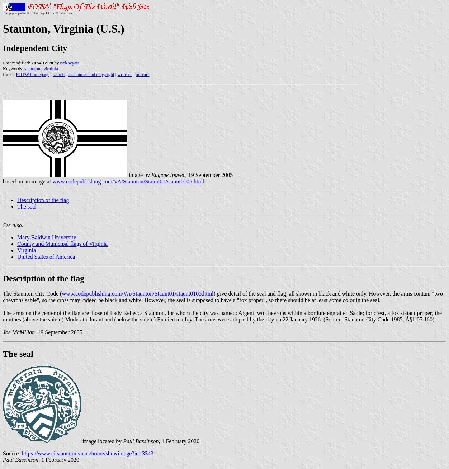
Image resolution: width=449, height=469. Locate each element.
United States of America (46, 257)
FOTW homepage (32, 74)
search (59, 74)
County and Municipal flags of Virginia (62, 244)
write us (125, 74)
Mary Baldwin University (46, 237)
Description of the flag (43, 200)
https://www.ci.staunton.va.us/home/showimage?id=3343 (87, 453)
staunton (32, 68)
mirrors (142, 74)
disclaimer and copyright (91, 74)
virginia (50, 68)
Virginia (26, 250)
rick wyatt (69, 63)
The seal (27, 207)
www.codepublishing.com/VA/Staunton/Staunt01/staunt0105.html (128, 181)
